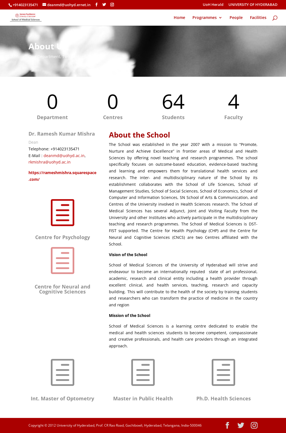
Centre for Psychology (62, 237)
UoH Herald (213, 5)
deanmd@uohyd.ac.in (64, 155)
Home (179, 18)
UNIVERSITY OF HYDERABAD (253, 5)
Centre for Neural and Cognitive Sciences (62, 289)
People (236, 18)
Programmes (204, 18)
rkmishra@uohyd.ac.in (49, 162)
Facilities (258, 18)
